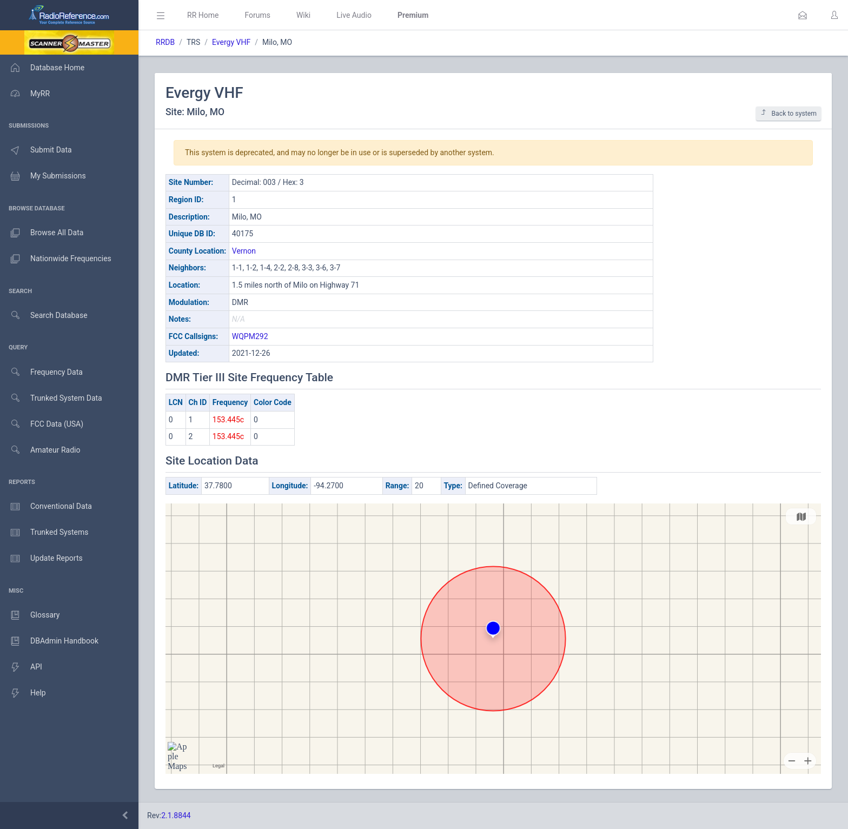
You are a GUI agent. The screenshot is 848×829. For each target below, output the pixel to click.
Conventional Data (46, 507)
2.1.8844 (176, 815)
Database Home (42, 67)
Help (23, 693)
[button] (802, 15)
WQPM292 (250, 336)
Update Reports (41, 558)
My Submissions (43, 176)
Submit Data (36, 150)
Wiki (303, 15)
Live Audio (354, 15)
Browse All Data (41, 233)
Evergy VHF (231, 42)
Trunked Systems (44, 533)
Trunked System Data (51, 398)
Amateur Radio (40, 450)
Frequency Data (41, 372)
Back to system (788, 113)
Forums (257, 15)
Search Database (44, 315)
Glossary (29, 615)
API (21, 667)
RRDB (165, 42)
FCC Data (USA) (41, 424)
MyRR (25, 93)
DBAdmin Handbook (49, 641)
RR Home (202, 15)
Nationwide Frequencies (55, 259)
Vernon (244, 251)
